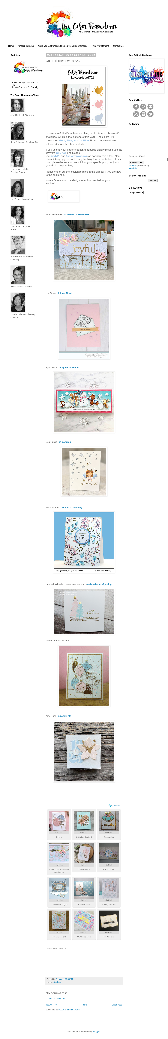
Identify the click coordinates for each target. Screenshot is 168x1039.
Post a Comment (57, 998)
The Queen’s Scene (67, 367)
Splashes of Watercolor (77, 214)
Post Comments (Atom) (69, 1009)
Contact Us (118, 46)
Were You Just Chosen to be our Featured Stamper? (62, 46)
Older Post (117, 1005)
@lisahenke (64, 442)
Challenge (57, 982)
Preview (132, 165)
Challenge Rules (26, 46)
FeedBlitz (133, 168)
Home (11, 46)
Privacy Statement (100, 46)
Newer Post (51, 1005)
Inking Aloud (65, 293)
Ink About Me (64, 716)
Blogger (96, 1031)
